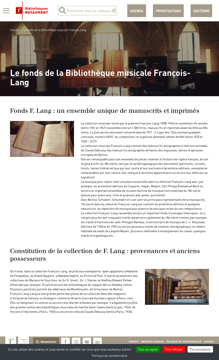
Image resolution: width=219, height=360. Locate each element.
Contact (134, 341)
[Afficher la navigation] (6, 10)
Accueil (14, 30)
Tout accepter (148, 349)
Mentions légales (152, 341)
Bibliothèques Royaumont (32, 10)
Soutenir (201, 11)
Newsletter (46, 342)
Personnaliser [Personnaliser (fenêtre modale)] (200, 349)
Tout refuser (174, 349)
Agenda (136, 11)
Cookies (209, 341)
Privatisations (168, 11)
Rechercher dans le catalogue (87, 10)
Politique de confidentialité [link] (109, 355)
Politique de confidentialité (183, 341)
